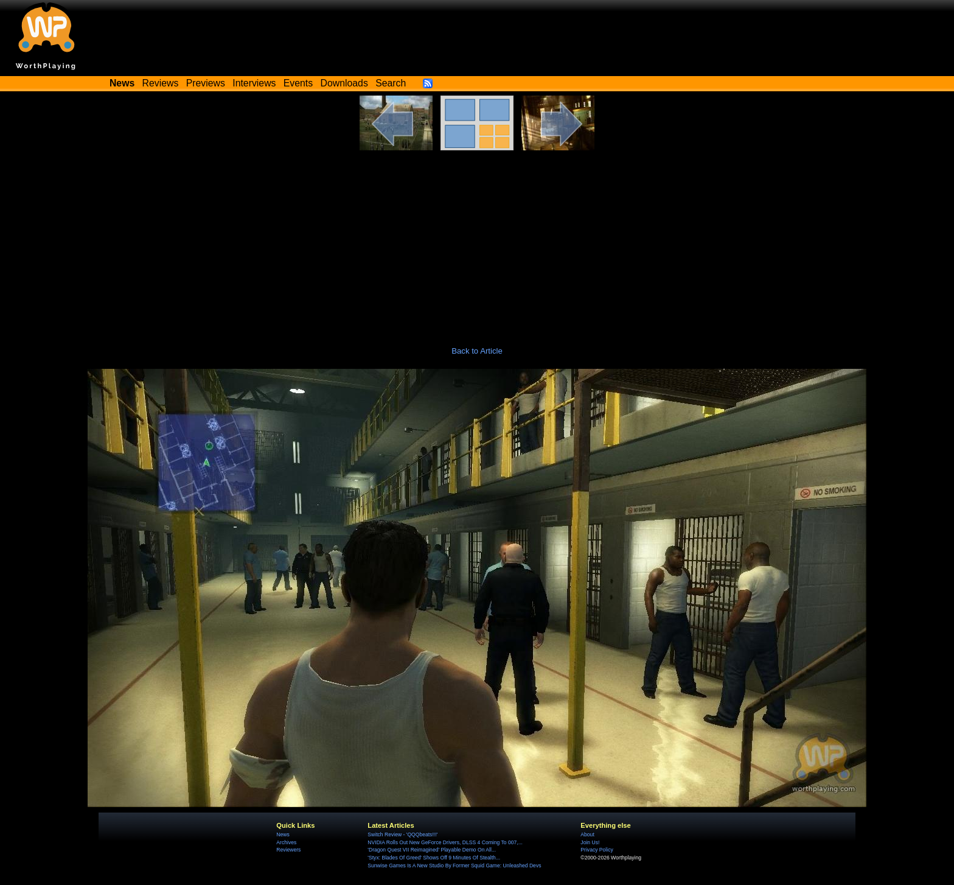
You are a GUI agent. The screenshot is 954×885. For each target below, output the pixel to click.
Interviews (254, 83)
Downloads (344, 83)
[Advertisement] (477, 241)
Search (390, 83)
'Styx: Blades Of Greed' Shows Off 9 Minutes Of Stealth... (433, 858)
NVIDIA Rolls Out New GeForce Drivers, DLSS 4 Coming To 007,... (444, 842)
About (587, 834)
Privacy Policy (596, 850)
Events (298, 83)
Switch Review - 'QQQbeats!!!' (402, 834)
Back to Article (477, 350)
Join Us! (589, 842)
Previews (205, 83)
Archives (286, 842)
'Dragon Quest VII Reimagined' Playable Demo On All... (431, 850)
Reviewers (288, 850)
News (282, 834)
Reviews (160, 83)
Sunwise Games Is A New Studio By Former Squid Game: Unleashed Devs (454, 865)
